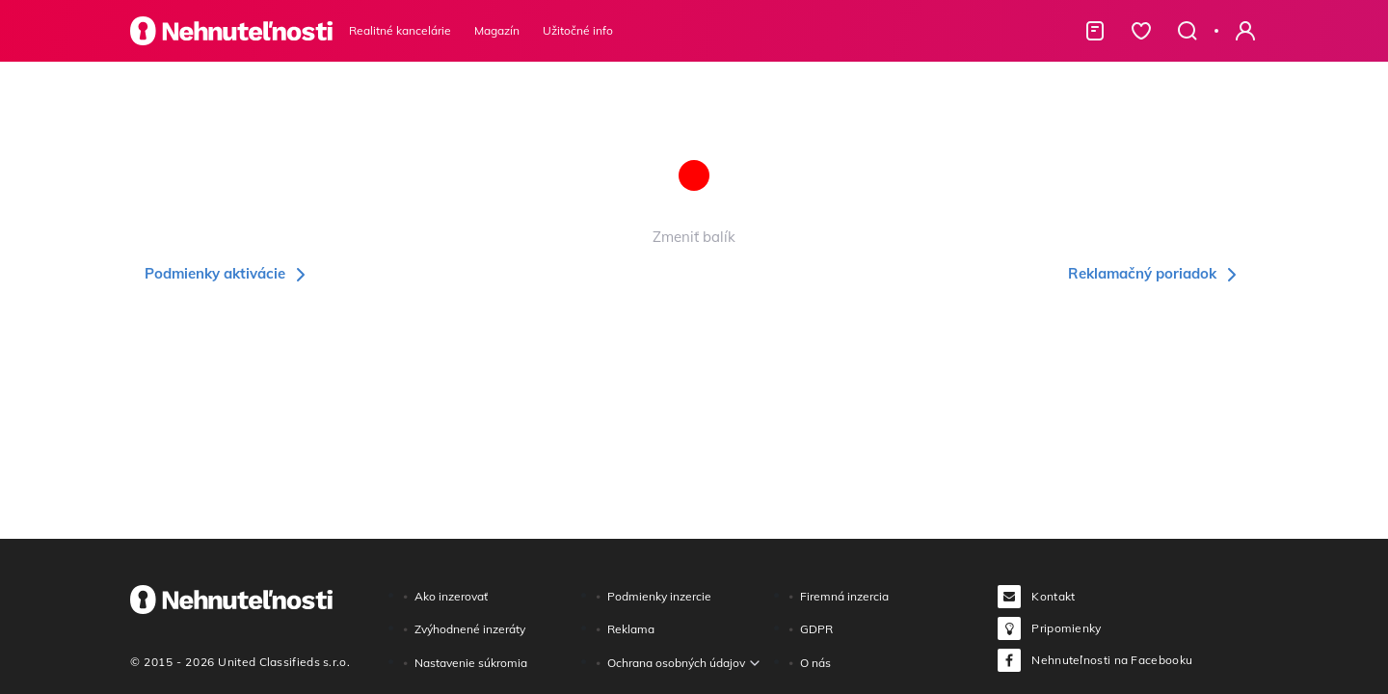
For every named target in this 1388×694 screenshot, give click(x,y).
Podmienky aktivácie (228, 273)
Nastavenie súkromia (470, 662)
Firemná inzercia (844, 596)
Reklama (630, 629)
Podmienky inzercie (659, 596)
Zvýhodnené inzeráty (469, 629)
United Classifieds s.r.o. (284, 661)
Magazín (497, 30)
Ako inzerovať (451, 596)
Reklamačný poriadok (1155, 273)
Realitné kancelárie (400, 30)
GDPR (816, 629)
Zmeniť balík (694, 236)
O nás (815, 662)
